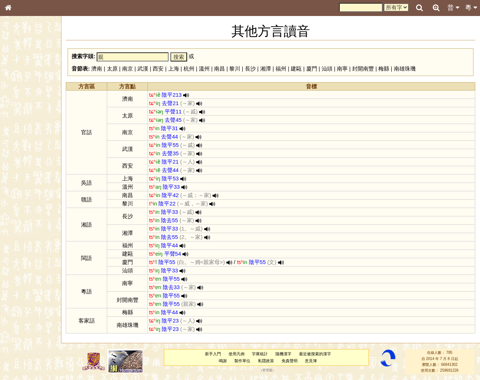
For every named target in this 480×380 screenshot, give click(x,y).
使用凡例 (237, 354)
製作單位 (243, 361)
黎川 (236, 68)
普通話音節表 (22, 201)
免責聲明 (290, 361)
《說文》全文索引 (26, 228)
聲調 (34, 194)
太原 (113, 68)
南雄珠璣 (406, 68)
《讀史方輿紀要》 (26, 235)
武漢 (144, 68)
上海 (175, 68)
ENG (32, 80)
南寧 (343, 68)
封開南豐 (365, 68)
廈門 (313, 68)
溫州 (205, 68)
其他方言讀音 (22, 208)
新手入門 (214, 354)
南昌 (221, 68)
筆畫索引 (18, 104)
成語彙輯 (18, 242)
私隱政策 (267, 361)
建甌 (298, 68)
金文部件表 (20, 118)
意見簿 (312, 361)
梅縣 (385, 68)
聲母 (14, 194)
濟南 (98, 68)
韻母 (24, 194)
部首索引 (18, 97)
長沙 (251, 68)
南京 (129, 68)
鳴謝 (223, 361)
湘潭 (267, 68)
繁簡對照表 (20, 249)
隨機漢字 (284, 354)
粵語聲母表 (20, 151)
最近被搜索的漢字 (316, 354)
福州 (282, 68)
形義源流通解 (22, 125)
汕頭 (328, 68)
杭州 (190, 68)
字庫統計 (261, 354)
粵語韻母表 (20, 158)
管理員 (268, 370)
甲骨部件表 (20, 111)
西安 (159, 68)
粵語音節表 (20, 144)
